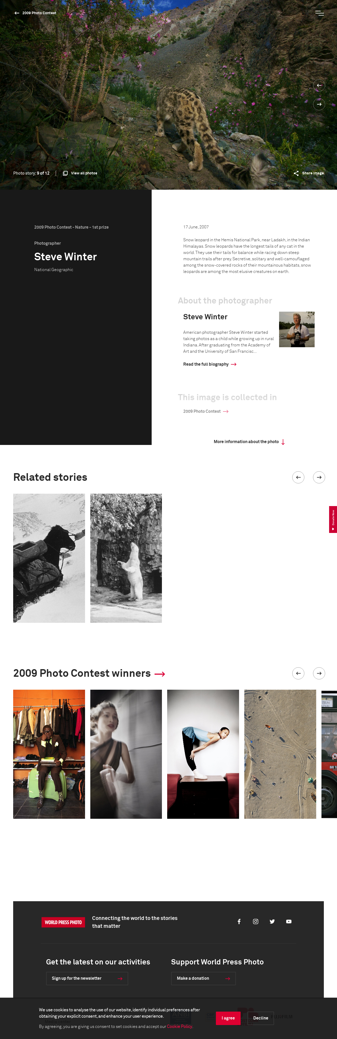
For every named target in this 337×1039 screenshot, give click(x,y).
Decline (260, 1018)
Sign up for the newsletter (76, 978)
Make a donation (193, 978)
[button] (298, 477)
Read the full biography (206, 364)
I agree (228, 1018)
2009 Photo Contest (39, 13)
